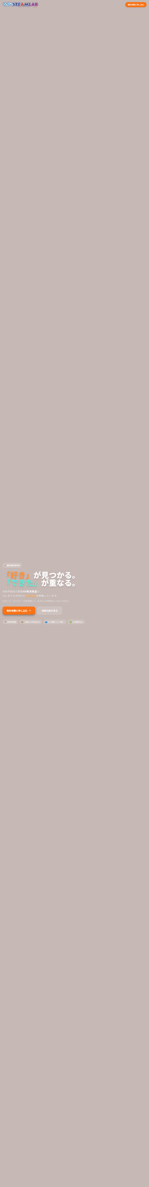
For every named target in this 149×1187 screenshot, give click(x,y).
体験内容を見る (50, 610)
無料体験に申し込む (19, 610)
